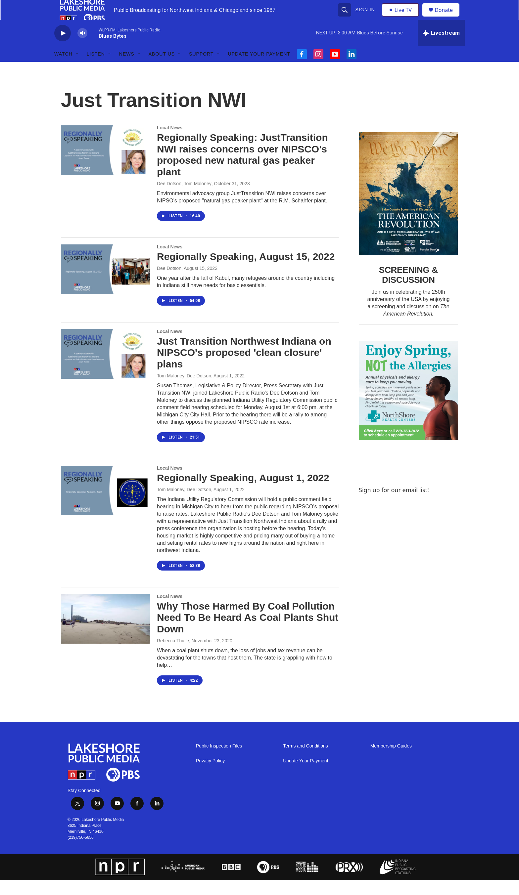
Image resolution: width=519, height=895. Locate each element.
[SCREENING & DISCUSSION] (408, 209)
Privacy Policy (210, 775)
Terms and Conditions (305, 760)
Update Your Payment (259, 68)
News (126, 68)
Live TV (402, 17)
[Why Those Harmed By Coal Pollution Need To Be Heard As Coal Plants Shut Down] (105, 634)
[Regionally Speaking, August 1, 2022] (105, 505)
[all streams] (441, 48)
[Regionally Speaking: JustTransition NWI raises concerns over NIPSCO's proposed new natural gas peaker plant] (105, 165)
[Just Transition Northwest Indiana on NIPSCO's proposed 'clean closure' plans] (105, 369)
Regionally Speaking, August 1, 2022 (243, 492)
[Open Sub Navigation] (77, 68)
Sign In (366, 17)
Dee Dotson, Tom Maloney (184, 198)
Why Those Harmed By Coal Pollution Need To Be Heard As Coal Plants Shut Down (247, 633)
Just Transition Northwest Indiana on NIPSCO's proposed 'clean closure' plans (244, 368)
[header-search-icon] (345, 17)
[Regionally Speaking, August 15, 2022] (105, 284)
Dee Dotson (169, 283)
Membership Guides (391, 760)
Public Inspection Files (219, 760)
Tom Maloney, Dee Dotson (184, 390)
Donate (448, 17)
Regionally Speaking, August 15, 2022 (246, 271)
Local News (169, 142)
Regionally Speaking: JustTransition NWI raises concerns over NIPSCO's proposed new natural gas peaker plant (242, 169)
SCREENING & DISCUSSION (408, 290)
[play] (62, 48)
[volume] (82, 48)
